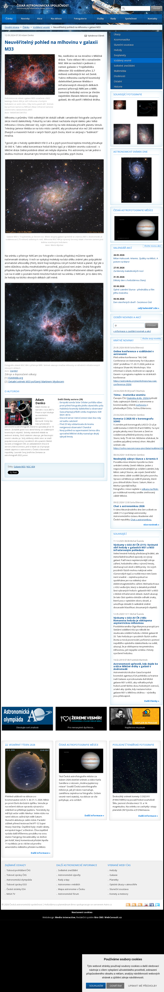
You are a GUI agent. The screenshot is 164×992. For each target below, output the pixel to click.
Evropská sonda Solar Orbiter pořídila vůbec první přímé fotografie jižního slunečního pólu (81, 404)
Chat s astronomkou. (141, 519)
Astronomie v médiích (69, 884)
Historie (118, 86)
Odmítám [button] (116, 985)
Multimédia (120, 71)
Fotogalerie (80, 18)
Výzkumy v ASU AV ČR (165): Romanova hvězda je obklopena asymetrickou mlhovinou (132, 620)
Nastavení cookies (82, 912)
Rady (113, 18)
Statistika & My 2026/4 (138, 398)
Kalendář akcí (122, 247)
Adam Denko (27, 35)
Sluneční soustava (123, 44)
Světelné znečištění (124, 65)
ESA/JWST (14, 371)
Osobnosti (119, 76)
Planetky (114, 879)
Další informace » (40, 852)
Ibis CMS (98, 917)
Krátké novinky (123, 340)
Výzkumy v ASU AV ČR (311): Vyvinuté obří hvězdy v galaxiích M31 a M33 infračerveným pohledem (135, 547)
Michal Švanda (137, 541)
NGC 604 (30, 466)
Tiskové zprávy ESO (17, 884)
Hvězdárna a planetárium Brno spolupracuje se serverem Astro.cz (78, 904)
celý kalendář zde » (148, 308)
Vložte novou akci (152, 246)
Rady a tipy (63, 879)
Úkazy (117, 34)
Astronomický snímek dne (130, 151)
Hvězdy (118, 50)
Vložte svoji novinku (151, 338)
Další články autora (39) (70, 399)
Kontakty (152, 18)
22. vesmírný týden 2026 (20, 744)
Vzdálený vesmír (41, 27)
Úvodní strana (12, 27)
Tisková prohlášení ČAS (19, 870)
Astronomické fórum (68, 893)
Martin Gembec (137, 414)
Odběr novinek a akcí (127, 317)
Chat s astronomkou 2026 (128, 506)
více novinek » (151, 524)
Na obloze (56, 18)
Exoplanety (120, 55)
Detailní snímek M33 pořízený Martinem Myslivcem (36, 381)
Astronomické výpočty (69, 874)
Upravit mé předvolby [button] (142, 985)
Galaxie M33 (19, 466)
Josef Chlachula (137, 391)
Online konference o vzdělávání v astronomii (133, 353)
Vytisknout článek (96, 35)
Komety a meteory (119, 893)
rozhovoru (141, 404)
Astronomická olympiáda (19, 879)
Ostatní (118, 81)
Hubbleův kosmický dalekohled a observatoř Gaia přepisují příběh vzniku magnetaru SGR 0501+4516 (81, 411)
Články (9, 18)
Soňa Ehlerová (137, 347)
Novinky (25, 18)
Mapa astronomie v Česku (71, 889)
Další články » (151, 700)
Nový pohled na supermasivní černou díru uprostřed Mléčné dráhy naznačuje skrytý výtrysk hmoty (80, 433)
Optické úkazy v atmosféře (123, 884)
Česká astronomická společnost (25, 904)
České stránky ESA (16, 889)
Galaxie (113, 874)
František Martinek (138, 659)
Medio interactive (65, 917)
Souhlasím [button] (96, 985)
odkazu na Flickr (150, 489)
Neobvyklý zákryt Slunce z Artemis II (135, 458)
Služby (100, 18)
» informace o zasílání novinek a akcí (132, 331)
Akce (39, 18)
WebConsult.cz (113, 917)
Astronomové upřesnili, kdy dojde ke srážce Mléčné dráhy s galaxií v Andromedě (135, 666)
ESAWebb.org (15, 377)
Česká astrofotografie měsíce (133, 210)
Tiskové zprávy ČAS (17, 874)
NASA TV (11, 893)
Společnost (131, 18)
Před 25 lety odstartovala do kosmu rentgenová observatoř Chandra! (77, 426)
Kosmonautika (122, 39)
